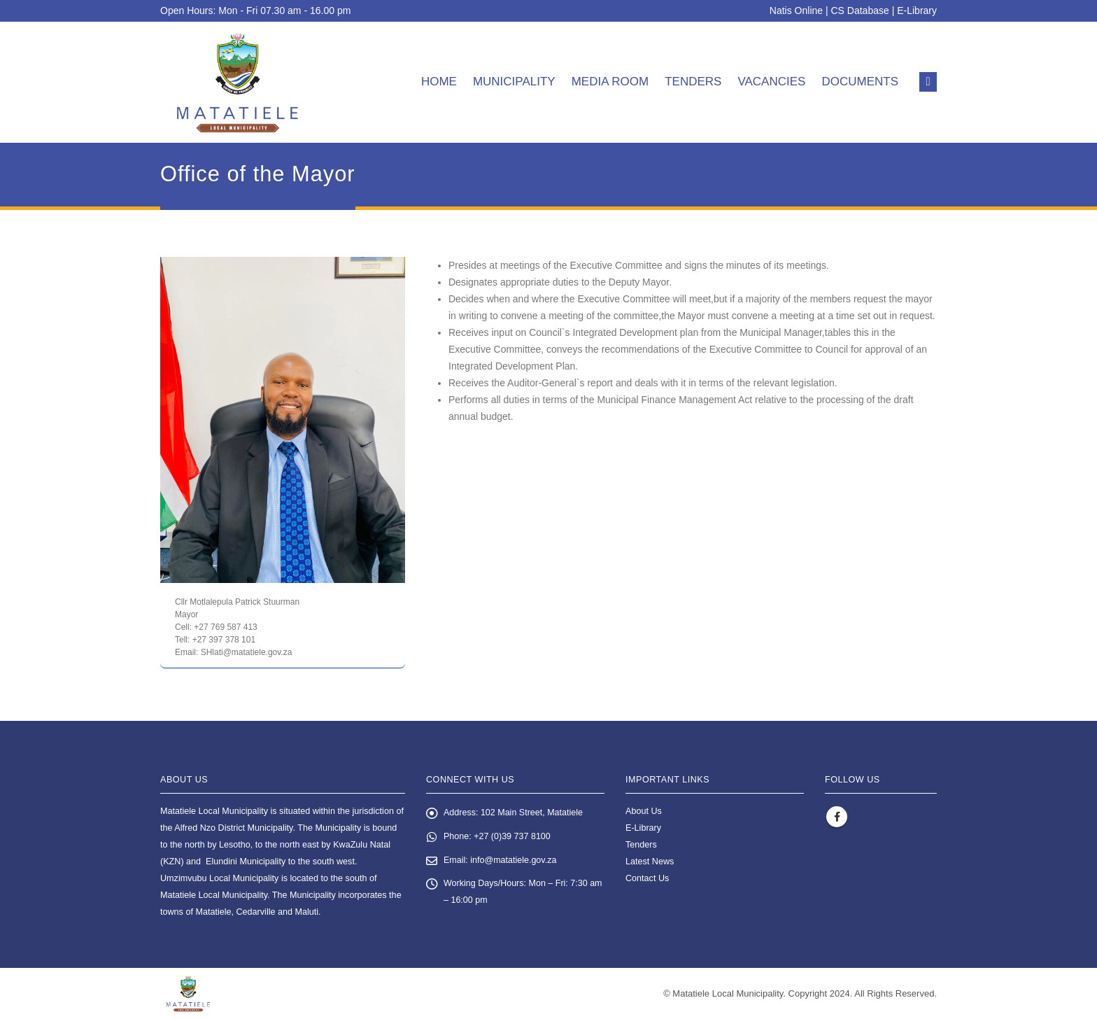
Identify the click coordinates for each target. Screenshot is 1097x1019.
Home (439, 81)
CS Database (860, 10)
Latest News (649, 861)
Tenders (693, 81)
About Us (643, 811)
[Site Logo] (237, 82)
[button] (928, 82)
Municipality (514, 81)
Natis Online (796, 10)
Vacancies (771, 81)
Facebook (836, 816)
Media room (610, 81)
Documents (859, 81)
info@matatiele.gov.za (514, 861)
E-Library (917, 10)
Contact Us (647, 878)
